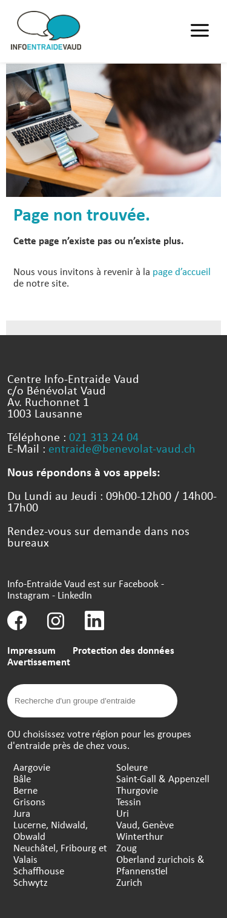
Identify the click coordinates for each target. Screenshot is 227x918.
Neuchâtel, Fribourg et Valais (60, 853)
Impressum (31, 650)
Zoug (126, 847)
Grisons (29, 801)
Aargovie (31, 767)
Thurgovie (137, 790)
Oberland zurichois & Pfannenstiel (160, 864)
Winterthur (139, 836)
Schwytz (30, 882)
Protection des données (123, 650)
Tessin (128, 801)
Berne (25, 790)
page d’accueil (182, 271)
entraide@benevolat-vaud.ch (122, 448)
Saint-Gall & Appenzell (162, 778)
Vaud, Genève (145, 824)
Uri (122, 813)
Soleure (132, 767)
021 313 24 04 (104, 436)
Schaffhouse (38, 870)
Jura (21, 813)
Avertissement (38, 661)
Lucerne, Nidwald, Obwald (50, 830)
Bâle (22, 778)
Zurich (129, 882)
